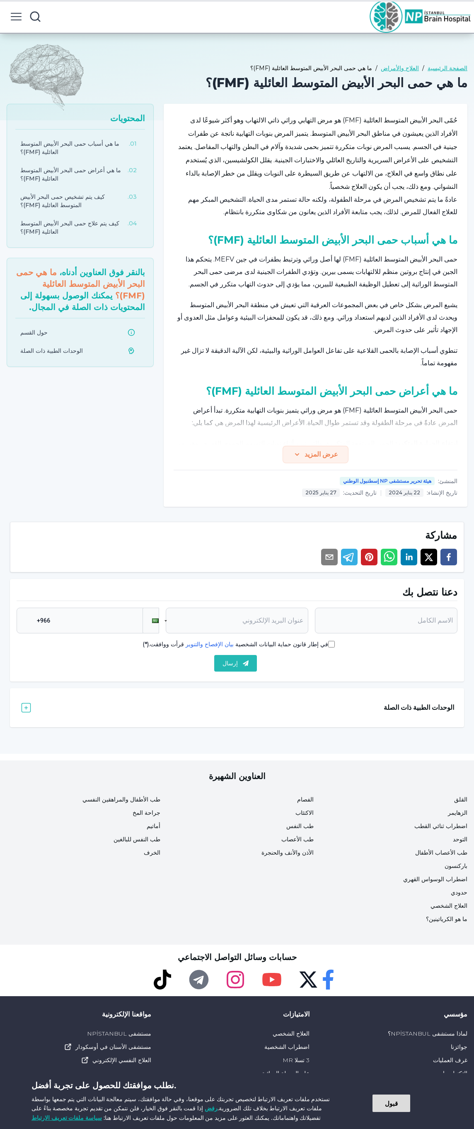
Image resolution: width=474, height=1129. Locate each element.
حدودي (459, 892)
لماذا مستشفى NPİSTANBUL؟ (427, 1033)
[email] (329, 557)
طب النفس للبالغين (137, 839)
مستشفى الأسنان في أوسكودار (107, 1047)
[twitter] (429, 557)
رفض (211, 1108)
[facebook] (448, 557)
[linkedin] (409, 557)
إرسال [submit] (235, 663)
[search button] (35, 16)
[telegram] (349, 557)
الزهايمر (457, 812)
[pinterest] (369, 557)
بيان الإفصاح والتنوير (209, 644)
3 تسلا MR (296, 1060)
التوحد (460, 839)
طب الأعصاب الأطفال (441, 852)
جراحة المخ (146, 812)
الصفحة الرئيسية (447, 68)
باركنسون (456, 866)
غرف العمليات (450, 1060)
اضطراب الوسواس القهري (435, 879)
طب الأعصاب (297, 839)
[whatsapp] (389, 557)
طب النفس (300, 826)
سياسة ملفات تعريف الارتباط (66, 1118)
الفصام (305, 799)
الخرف (152, 852)
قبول (391, 1103)
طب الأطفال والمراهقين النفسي (121, 799)
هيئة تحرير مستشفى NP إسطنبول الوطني (387, 481)
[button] (151, 620)
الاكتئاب (304, 812)
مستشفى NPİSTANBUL (119, 1033)
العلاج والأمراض (400, 68)
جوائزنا (459, 1047)
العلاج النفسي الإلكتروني (116, 1060)
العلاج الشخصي (448, 905)
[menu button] (16, 16)
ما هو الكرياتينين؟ (446, 919)
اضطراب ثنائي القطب (440, 826)
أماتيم (153, 826)
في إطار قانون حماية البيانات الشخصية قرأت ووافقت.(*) (235, 644)
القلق (460, 799)
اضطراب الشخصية (287, 1047)
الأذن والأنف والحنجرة (287, 852)
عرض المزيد (315, 454)
